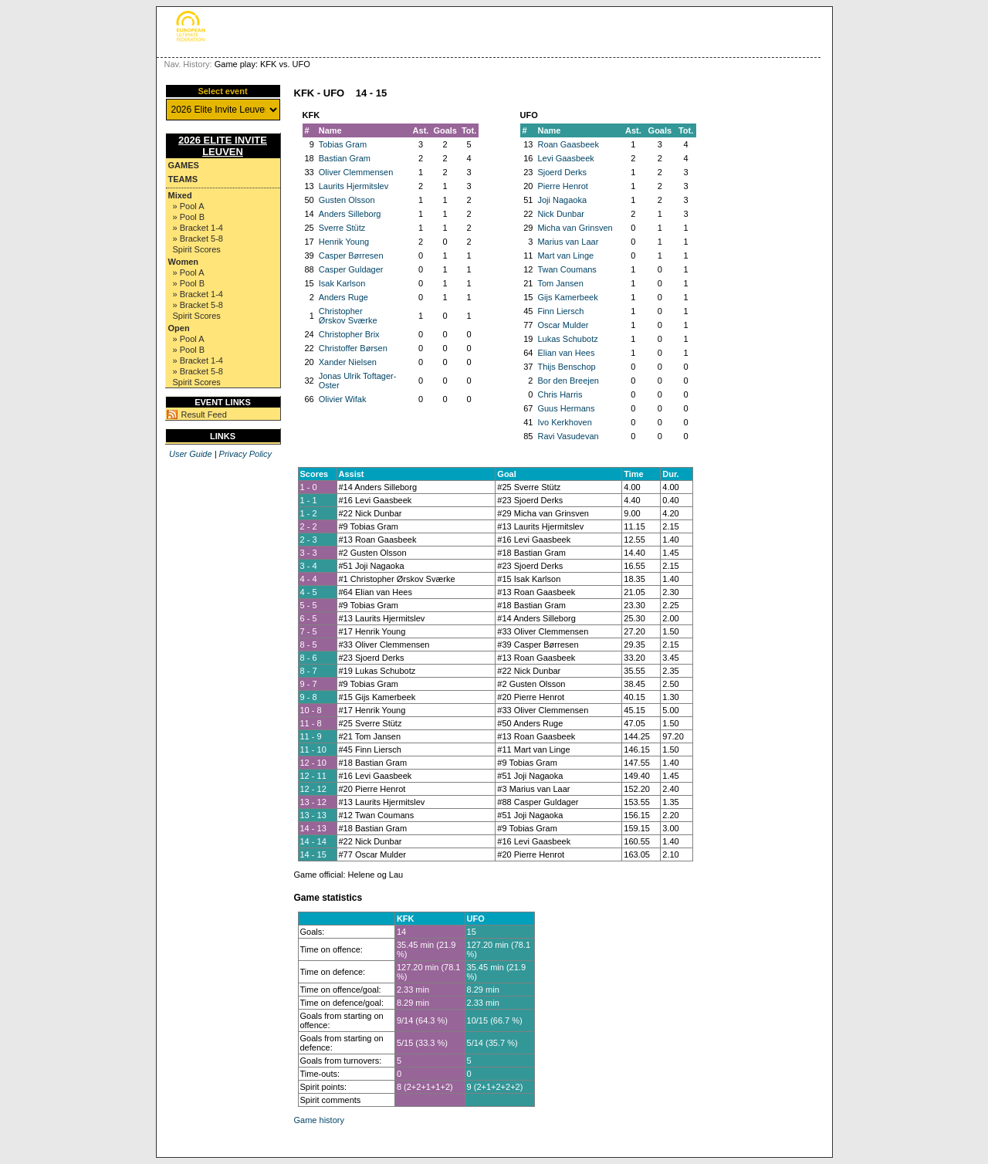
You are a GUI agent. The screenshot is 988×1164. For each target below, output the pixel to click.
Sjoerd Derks (562, 172)
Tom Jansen (560, 283)
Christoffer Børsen (353, 348)
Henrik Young (344, 241)
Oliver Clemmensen (356, 172)
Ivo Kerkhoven (564, 422)
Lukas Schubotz (567, 338)
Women (183, 261)
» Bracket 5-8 (198, 238)
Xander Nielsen (348, 362)
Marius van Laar (567, 241)
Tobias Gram (343, 144)
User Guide (190, 453)
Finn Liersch (560, 311)
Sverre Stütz (342, 227)
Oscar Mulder (562, 325)
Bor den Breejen (568, 380)
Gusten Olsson (347, 200)
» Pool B (189, 217)
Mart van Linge (565, 255)
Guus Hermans (565, 408)
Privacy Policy (245, 453)
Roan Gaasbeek (568, 144)
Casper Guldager (351, 269)
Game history (319, 1120)
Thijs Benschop (566, 366)
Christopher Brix (349, 334)
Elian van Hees (565, 352)
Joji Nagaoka (562, 200)
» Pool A (189, 206)
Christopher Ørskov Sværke (348, 315)
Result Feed (204, 414)
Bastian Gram (344, 158)
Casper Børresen (351, 255)
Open (179, 328)
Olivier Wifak (343, 399)
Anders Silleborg (350, 213)
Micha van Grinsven (574, 227)
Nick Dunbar (560, 213)
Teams (183, 179)
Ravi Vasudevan (567, 436)
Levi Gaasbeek (565, 158)
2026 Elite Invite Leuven (222, 145)
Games (183, 165)
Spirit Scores (197, 249)
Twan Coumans (566, 269)
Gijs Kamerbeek (567, 297)
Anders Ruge (343, 297)
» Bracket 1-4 (198, 227)
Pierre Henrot (562, 186)
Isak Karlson (342, 283)
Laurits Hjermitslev (353, 186)
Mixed (180, 195)
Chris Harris (559, 394)
